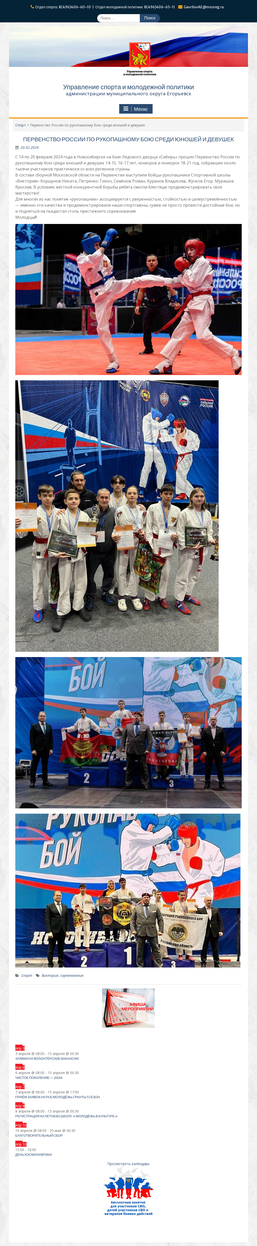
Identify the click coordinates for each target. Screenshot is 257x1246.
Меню (135, 109)
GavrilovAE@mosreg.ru (204, 7)
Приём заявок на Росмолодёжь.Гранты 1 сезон (57, 1097)
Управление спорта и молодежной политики (128, 87)
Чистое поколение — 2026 (39, 1078)
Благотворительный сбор (39, 1135)
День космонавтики (33, 1154)
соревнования (71, 975)
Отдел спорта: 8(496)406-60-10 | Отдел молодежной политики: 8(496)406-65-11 (105, 7)
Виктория (50, 975)
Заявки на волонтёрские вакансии (47, 1058)
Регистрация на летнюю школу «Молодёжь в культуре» (66, 1116)
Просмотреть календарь (128, 1163)
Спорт (26, 975)
